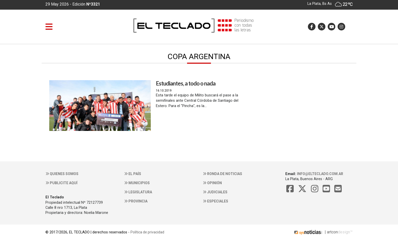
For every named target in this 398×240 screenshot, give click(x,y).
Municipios (137, 183)
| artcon (315, 232)
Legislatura (138, 192)
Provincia (135, 201)
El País (132, 174)
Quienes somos (61, 174)
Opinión (212, 183)
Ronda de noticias (222, 174)
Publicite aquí (61, 183)
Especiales (215, 201)
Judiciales (215, 192)
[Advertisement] (298, 123)
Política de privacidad (147, 232)
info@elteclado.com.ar (320, 174)
